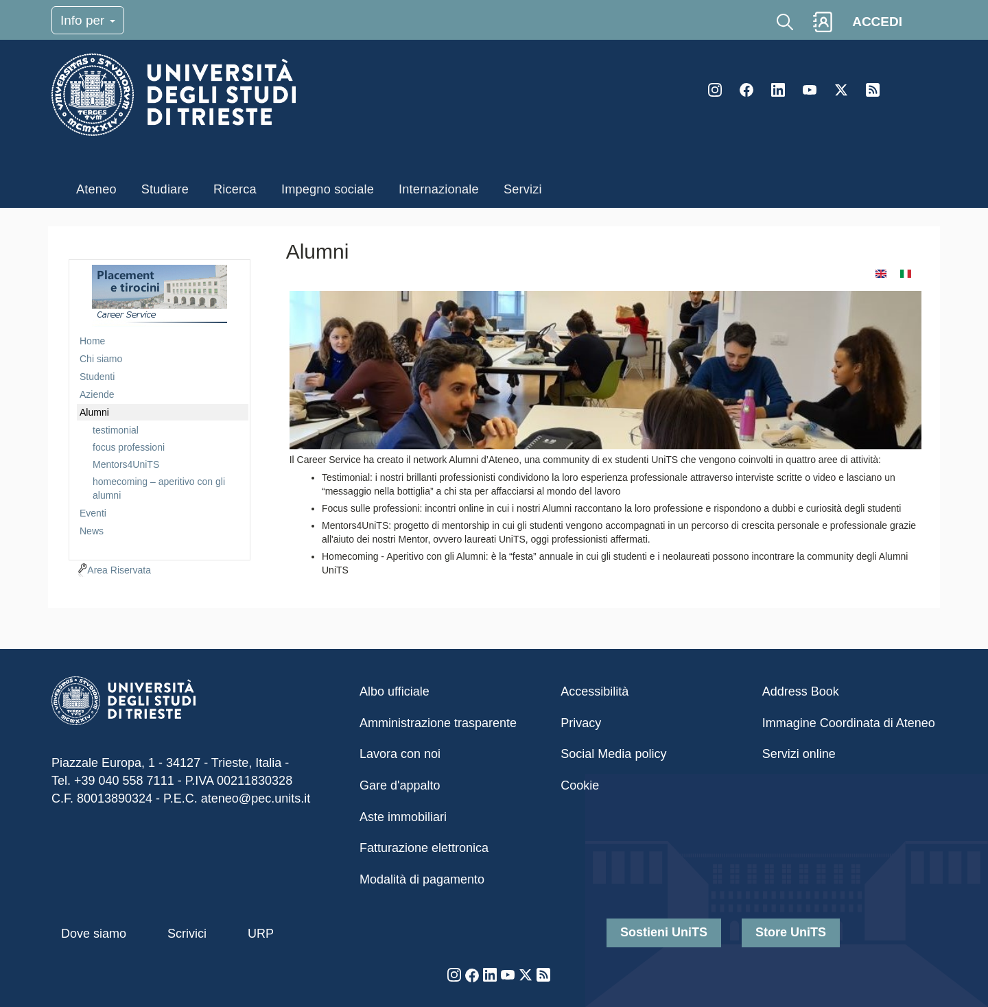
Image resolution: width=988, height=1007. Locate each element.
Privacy (581, 723)
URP (261, 933)
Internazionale (439, 189)
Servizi (523, 189)
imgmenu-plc (159, 296)
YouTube (810, 90)
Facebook (746, 90)
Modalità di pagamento (422, 879)
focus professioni (129, 447)
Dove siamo (93, 933)
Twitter (841, 90)
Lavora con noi (400, 754)
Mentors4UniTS (126, 464)
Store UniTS (790, 932)
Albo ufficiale (395, 691)
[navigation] (159, 408)
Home (92, 340)
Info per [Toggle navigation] (87, 20)
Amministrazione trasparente (438, 723)
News (92, 530)
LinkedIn (778, 90)
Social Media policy (613, 754)
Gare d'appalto (400, 785)
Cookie (580, 785)
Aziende (97, 394)
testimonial (116, 430)
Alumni (94, 412)
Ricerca (235, 189)
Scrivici (187, 933)
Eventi (93, 513)
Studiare (165, 189)
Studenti (97, 376)
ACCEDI (877, 21)
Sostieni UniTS (663, 932)
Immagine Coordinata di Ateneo (848, 723)
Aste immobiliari (403, 817)
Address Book (800, 691)
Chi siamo (101, 358)
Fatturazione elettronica (424, 848)
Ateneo (96, 189)
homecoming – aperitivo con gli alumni (159, 488)
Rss (873, 90)
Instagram (715, 90)
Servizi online (799, 754)
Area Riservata (119, 570)
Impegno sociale (327, 189)
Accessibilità (594, 691)
